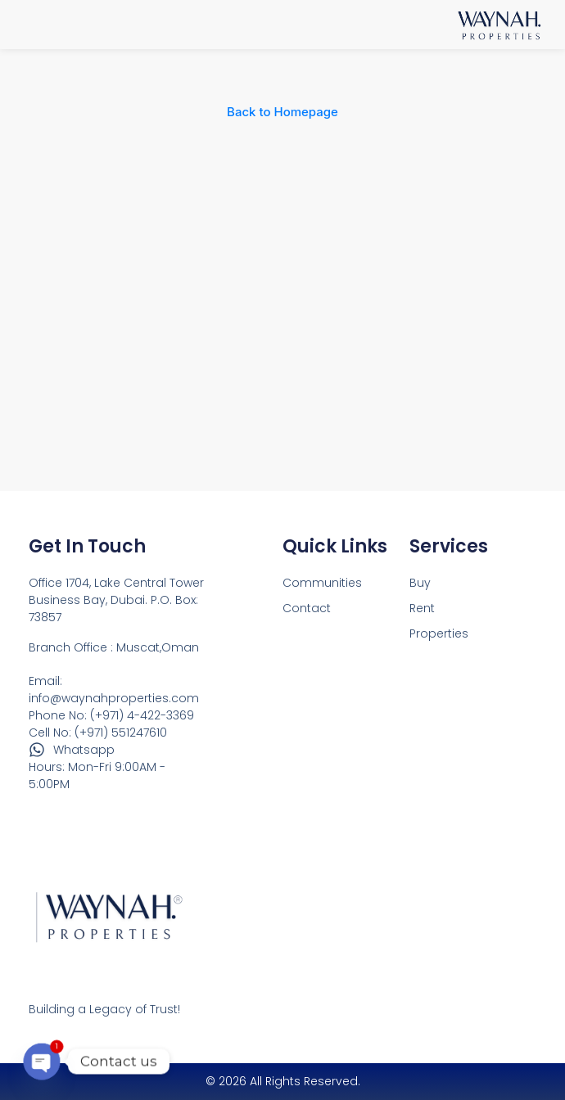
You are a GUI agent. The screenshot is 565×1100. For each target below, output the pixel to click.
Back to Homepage (282, 111)
